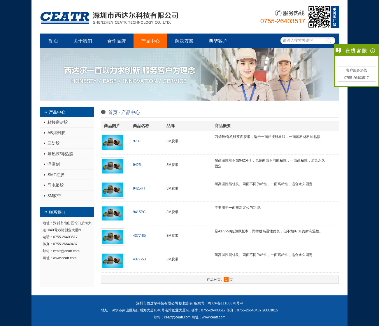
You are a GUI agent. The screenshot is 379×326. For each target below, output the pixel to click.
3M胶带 (54, 196)
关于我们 (82, 41)
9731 (137, 141)
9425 (137, 164)
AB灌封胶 (56, 133)
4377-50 (139, 259)
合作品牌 (116, 41)
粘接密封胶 (58, 122)
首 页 (53, 41)
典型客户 (218, 41)
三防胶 (54, 143)
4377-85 (139, 235)
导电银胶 (56, 185)
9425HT (139, 188)
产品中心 (150, 41)
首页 (112, 112)
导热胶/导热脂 (60, 154)
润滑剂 (54, 164)
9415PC (139, 211)
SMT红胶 (56, 175)
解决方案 (184, 41)
